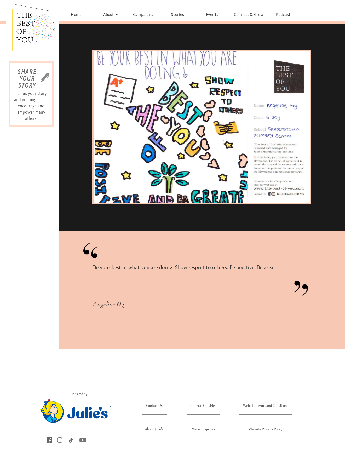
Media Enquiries (203, 429)
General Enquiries (203, 405)
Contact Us (154, 405)
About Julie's (154, 429)
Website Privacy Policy (266, 429)
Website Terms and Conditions (265, 405)
